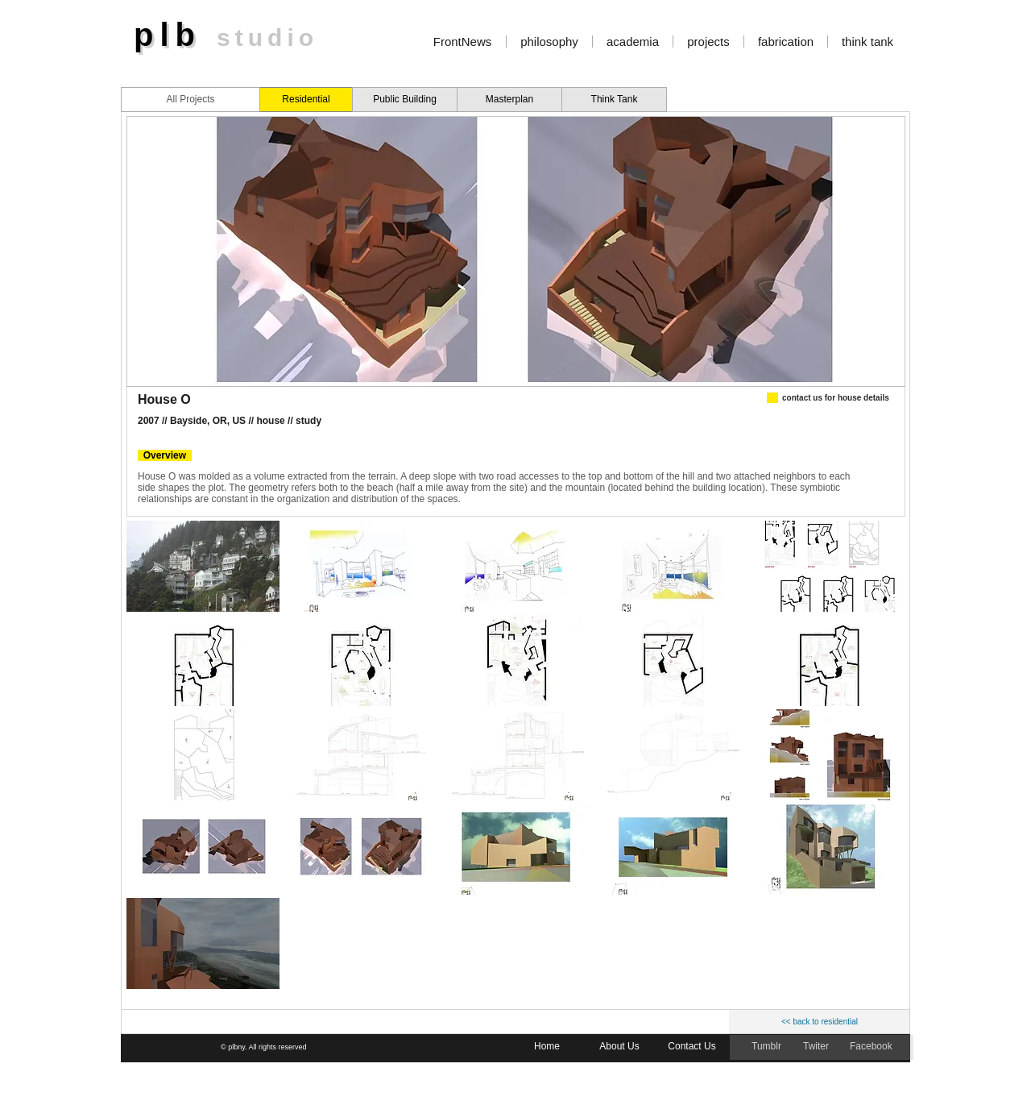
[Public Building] (405, 99)
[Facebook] (872, 1047)
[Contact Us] (692, 1047)
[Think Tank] (614, 99)
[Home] (547, 1047)
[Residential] (306, 99)
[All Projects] (190, 99)
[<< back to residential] (819, 1022)
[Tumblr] (768, 1047)
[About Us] (619, 1047)
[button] (202, 566)
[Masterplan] (509, 99)
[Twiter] (817, 1047)
